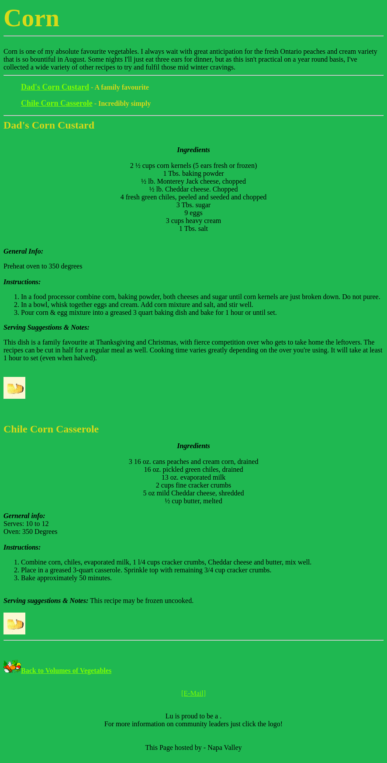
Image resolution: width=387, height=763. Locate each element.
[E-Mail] (193, 693)
